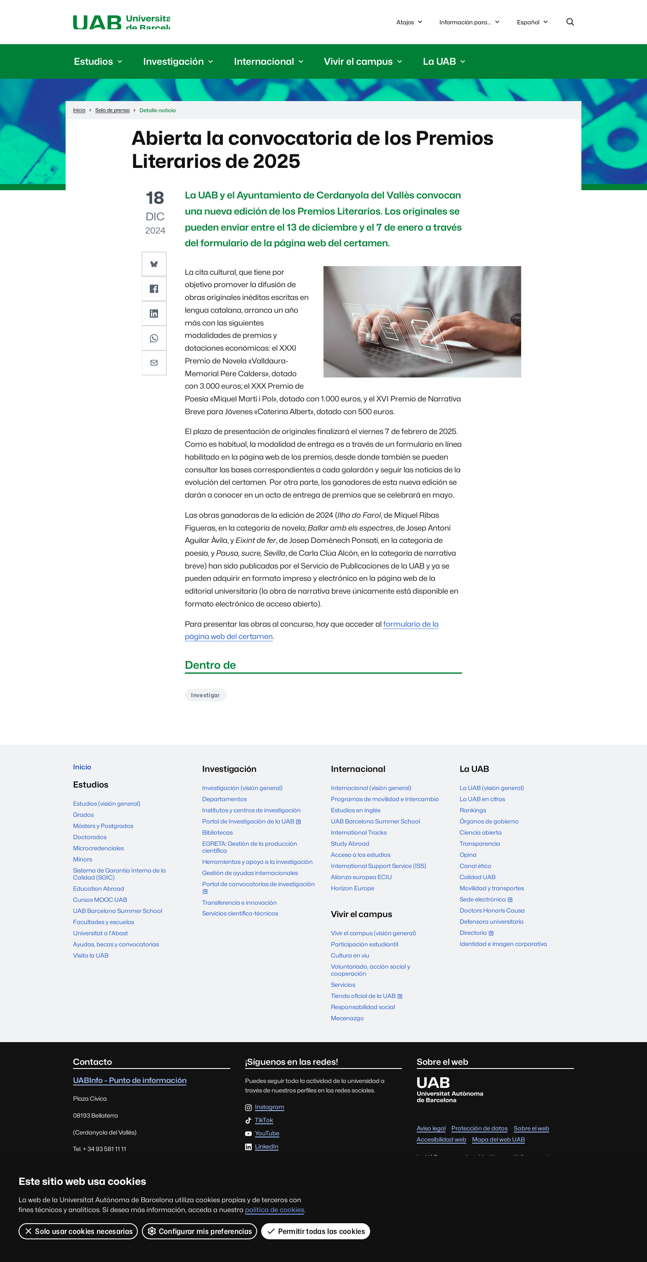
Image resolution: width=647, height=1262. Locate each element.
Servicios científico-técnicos (240, 917)
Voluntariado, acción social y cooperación (370, 974)
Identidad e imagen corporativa (503, 948)
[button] (155, 266)
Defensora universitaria (492, 925)
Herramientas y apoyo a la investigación (257, 866)
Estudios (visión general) (106, 811)
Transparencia (480, 848)
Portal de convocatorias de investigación (258, 893)
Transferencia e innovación (239, 906)
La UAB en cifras (482, 803)
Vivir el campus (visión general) (373, 937)
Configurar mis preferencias (200, 1231)
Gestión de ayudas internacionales (250, 877)
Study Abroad (350, 848)
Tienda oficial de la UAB (368, 1001)
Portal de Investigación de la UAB (253, 826)
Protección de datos (479, 1132)
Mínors (82, 866)
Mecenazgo (347, 1022)
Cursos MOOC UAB (100, 907)
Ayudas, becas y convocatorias (116, 951)
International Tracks (359, 836)
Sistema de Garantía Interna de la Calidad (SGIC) (119, 882)
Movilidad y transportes (492, 892)
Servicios (343, 989)
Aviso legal (431, 1132)
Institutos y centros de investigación (251, 814)
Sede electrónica (488, 904)
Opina (468, 859)
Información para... (470, 23)
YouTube (267, 1138)
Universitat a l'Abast (100, 940)
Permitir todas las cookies (316, 1231)
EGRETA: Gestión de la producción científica (249, 851)
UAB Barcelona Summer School (117, 918)
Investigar (208, 699)
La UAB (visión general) (492, 792)
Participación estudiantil (364, 948)
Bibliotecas (217, 836)
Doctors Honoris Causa (492, 914)
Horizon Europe (352, 892)
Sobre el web (531, 1132)
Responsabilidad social (363, 1011)
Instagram (269, 1112)
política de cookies (274, 1210)
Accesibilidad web (441, 1143)
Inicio (84, 773)
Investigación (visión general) (242, 792)
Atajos (410, 23)
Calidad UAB (478, 881)
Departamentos (224, 803)
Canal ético (475, 870)
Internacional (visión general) (371, 792)
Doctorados (89, 844)
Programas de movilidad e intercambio (385, 803)
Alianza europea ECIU (361, 881)
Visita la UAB (91, 963)
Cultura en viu (350, 959)
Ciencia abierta (481, 836)
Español (533, 25)
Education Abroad (98, 896)
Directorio (478, 938)
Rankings (473, 814)
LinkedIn (267, 1151)
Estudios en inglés (355, 814)
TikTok (264, 1125)
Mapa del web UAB (498, 1143)
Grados (83, 822)
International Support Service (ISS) (378, 870)
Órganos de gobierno (489, 825)
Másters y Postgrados (103, 833)
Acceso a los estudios (360, 859)
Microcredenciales (98, 855)
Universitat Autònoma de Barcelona (151, 23)
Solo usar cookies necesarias (78, 1231)
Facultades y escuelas (103, 929)
